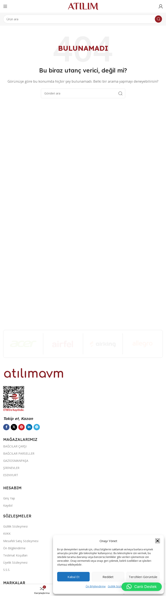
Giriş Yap (9, 498)
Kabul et (73, 577)
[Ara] (83, 19)
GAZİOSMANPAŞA (15, 461)
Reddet (108, 577)
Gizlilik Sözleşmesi (118, 586)
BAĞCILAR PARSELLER (18, 453)
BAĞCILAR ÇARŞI (15, 446)
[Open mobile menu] (5, 6)
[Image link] (33, 372)
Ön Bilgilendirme (96, 586)
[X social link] (14, 427)
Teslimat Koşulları (15, 555)
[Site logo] (83, 6)
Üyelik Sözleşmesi (15, 562)
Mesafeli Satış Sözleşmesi (20, 541)
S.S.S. (6, 570)
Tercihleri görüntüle (143, 577)
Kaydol (7, 505)
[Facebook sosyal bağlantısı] (6, 427)
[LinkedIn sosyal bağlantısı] (29, 427)
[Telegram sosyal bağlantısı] (37, 427)
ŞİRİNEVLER (11, 468)
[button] (157, 541)
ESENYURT (10, 475)
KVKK (7, 534)
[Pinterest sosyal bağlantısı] (21, 427)
